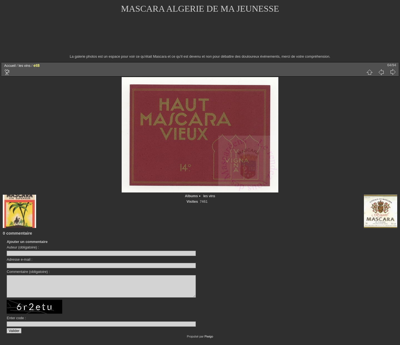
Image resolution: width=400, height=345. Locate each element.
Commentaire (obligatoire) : (28, 272)
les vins (25, 66)
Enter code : (16, 322)
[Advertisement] (200, 37)
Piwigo (208, 340)
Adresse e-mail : (19, 259)
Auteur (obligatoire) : (23, 247)
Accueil (10, 66)
